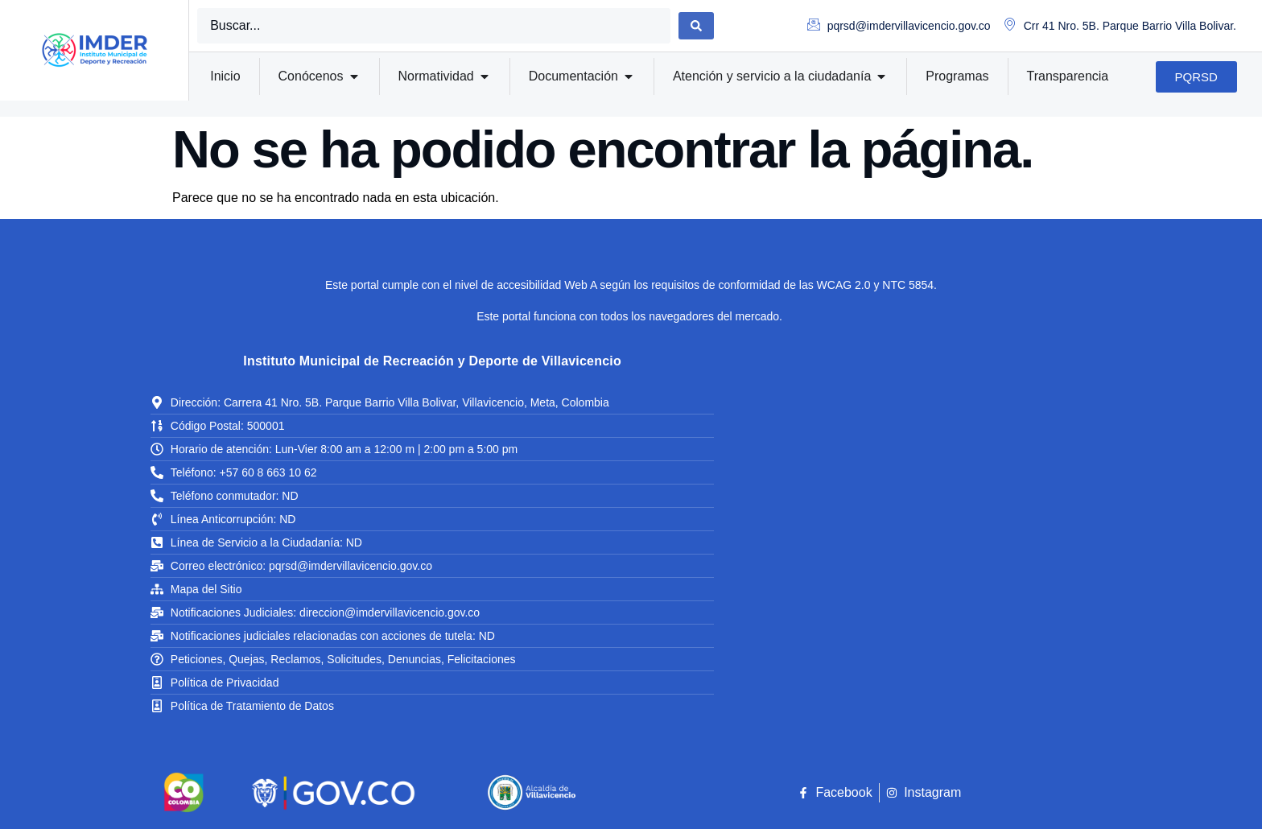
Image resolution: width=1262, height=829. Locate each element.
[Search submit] (696, 25)
